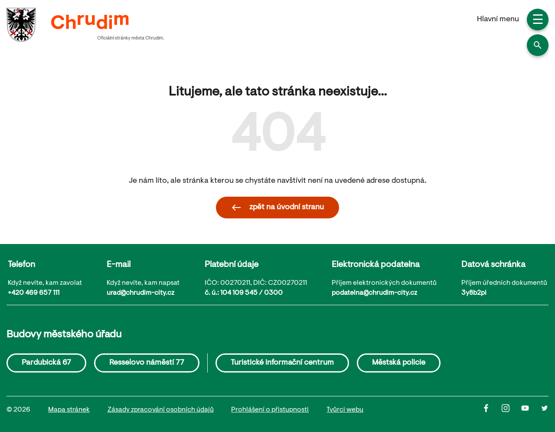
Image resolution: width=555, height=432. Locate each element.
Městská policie (398, 363)
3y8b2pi (473, 293)
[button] (537, 45)
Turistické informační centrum (282, 363)
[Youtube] (531, 410)
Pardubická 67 (46, 363)
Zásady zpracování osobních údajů (161, 409)
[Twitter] (544, 410)
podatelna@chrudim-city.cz (374, 293)
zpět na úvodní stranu (277, 207)
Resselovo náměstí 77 (146, 363)
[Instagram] (511, 410)
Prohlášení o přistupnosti (270, 409)
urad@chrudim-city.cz (140, 293)
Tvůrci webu (344, 409)
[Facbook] (492, 410)
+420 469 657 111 (33, 293)
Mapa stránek (69, 409)
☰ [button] (538, 20)
